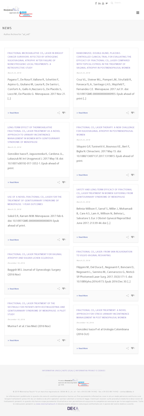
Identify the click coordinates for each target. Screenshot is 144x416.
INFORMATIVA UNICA (51, 371)
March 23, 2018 (14, 73)
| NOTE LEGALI (67, 371)
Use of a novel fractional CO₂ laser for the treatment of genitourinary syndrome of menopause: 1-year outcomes (35, 201)
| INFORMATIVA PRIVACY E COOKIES (89, 371)
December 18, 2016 (16, 263)
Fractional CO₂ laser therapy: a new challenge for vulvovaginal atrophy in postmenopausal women (106, 131)
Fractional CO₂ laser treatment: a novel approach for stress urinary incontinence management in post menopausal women (103, 314)
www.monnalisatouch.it (47, 404)
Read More (13, 113)
